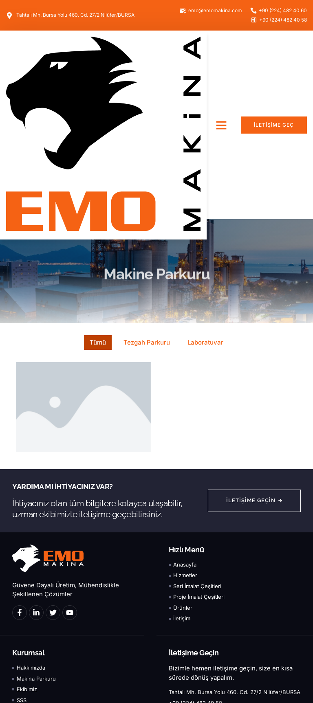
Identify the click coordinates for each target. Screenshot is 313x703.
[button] (221, 125)
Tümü (98, 342)
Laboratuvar (205, 342)
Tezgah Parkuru (146, 342)
